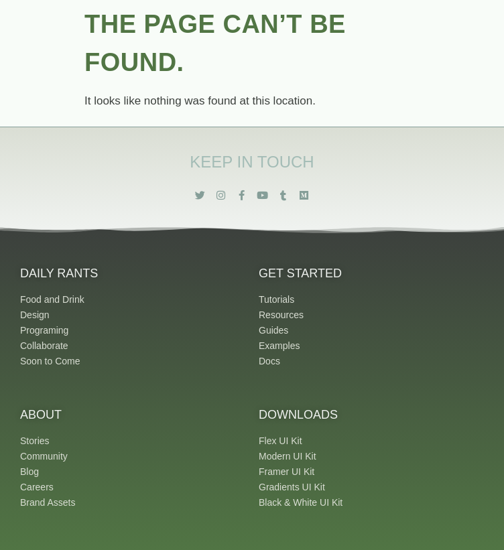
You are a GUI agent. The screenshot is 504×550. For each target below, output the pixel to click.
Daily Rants (59, 273)
